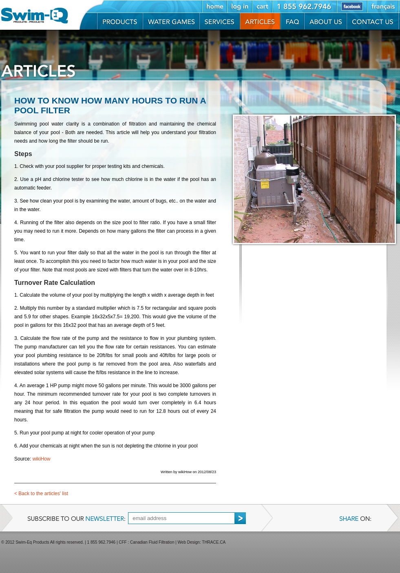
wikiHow (42, 459)
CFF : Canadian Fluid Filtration (146, 542)
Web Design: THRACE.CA (201, 542)
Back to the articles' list (41, 493)
